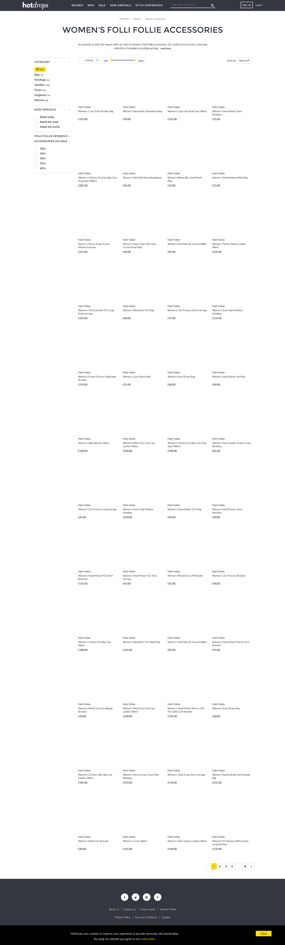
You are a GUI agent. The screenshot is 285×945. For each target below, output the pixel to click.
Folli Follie (84, 107)
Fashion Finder (168, 910)
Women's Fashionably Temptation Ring (142, 111)
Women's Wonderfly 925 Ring (138, 310)
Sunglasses (42, 95)
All (40, 69)
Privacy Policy (122, 918)
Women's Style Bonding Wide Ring (230, 177)
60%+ (43, 168)
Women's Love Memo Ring (136, 376)
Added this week (49, 121)
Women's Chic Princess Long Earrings (97, 509)
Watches (41, 100)
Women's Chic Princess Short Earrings (187, 310)
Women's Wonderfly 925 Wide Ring (141, 642)
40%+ (43, 158)
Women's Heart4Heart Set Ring (228, 376)
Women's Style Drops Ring (181, 376)
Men (91, 5)
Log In (259, 5)
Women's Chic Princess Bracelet (228, 575)
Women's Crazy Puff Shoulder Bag (95, 111)
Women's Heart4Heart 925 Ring (184, 509)
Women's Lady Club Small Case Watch (187, 111)
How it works (147, 910)
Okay (263, 933)
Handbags (42, 79)
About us (114, 910)
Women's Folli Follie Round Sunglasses (142, 177)
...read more (164, 48)
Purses (40, 89)
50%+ (43, 163)
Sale (102, 5)
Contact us (130, 910)
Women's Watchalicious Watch (93, 443)
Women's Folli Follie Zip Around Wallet (187, 243)
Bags (39, 74)
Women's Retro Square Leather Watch (187, 841)
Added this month (50, 126)
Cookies (165, 918)
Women (77, 5)
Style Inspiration (149, 5)
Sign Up (246, 5)
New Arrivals (120, 5)
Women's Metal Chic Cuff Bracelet (185, 575)
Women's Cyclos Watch (135, 841)
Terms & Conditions (146, 918)
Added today (47, 117)
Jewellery (42, 84)
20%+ (43, 148)
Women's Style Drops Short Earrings (186, 774)
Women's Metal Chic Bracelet (93, 841)
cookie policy (148, 938)
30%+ (43, 153)
